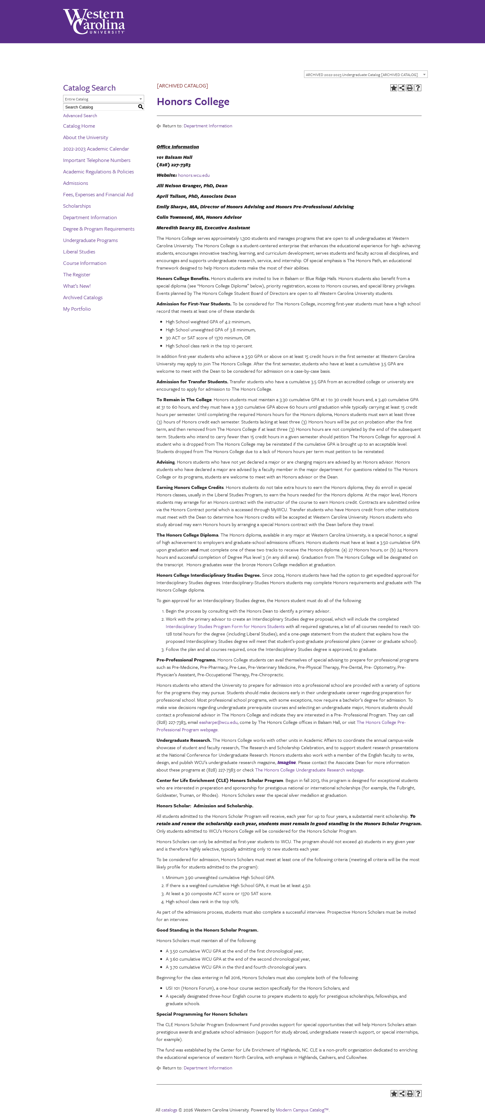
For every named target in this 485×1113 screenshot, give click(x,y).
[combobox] (366, 74)
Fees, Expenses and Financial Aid (98, 194)
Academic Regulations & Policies (98, 171)
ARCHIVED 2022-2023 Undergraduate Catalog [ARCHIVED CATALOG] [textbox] (362, 74)
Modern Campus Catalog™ (302, 1109)
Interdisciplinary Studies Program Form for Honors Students (225, 626)
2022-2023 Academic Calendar (96, 148)
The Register (76, 274)
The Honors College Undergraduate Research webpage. (310, 769)
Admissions (75, 183)
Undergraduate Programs (90, 240)
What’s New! (77, 286)
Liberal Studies (79, 251)
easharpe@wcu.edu (218, 722)
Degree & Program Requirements (99, 228)
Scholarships (77, 206)
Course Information (84, 263)
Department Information (90, 217)
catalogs (169, 1109)
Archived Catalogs (83, 297)
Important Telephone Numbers (97, 160)
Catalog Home (79, 126)
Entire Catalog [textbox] (76, 99)
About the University (85, 137)
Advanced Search (80, 115)
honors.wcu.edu (194, 175)
